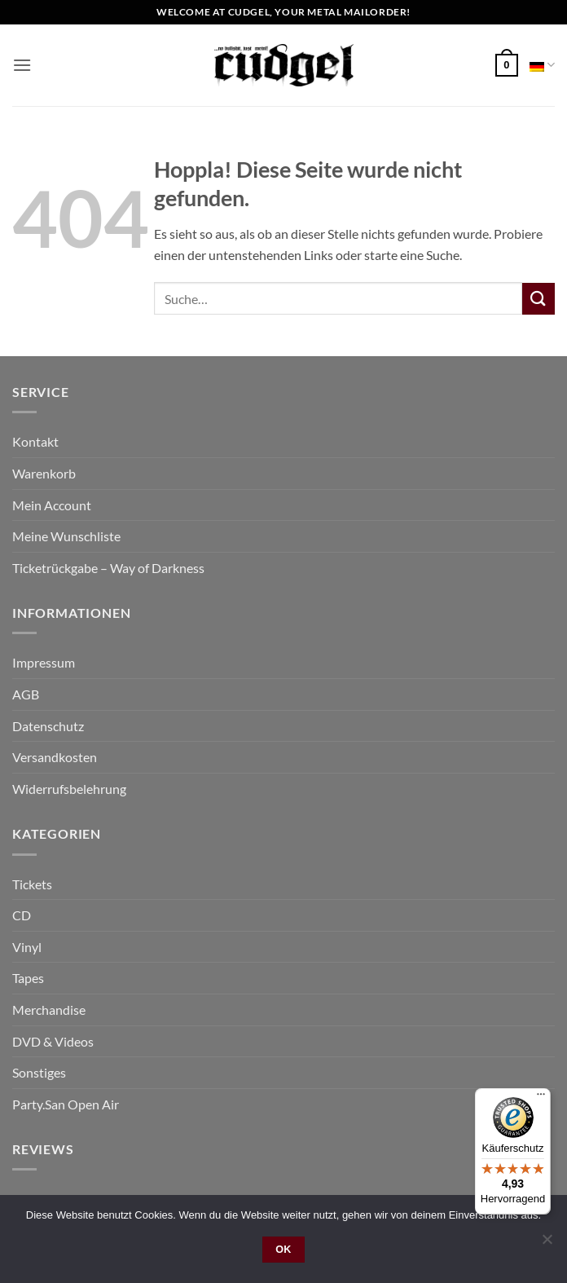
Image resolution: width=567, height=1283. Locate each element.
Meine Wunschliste (66, 536)
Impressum (43, 662)
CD (21, 915)
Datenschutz (48, 726)
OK (283, 1249)
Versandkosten (54, 757)
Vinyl (27, 947)
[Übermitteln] (538, 299)
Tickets (32, 884)
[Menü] (541, 1098)
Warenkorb (44, 473)
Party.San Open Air (65, 1104)
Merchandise (49, 1009)
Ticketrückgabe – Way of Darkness (108, 567)
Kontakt (35, 441)
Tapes (28, 977)
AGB (25, 694)
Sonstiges (39, 1072)
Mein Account (51, 505)
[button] (22, 65)
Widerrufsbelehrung (69, 788)
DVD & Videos (53, 1041)
